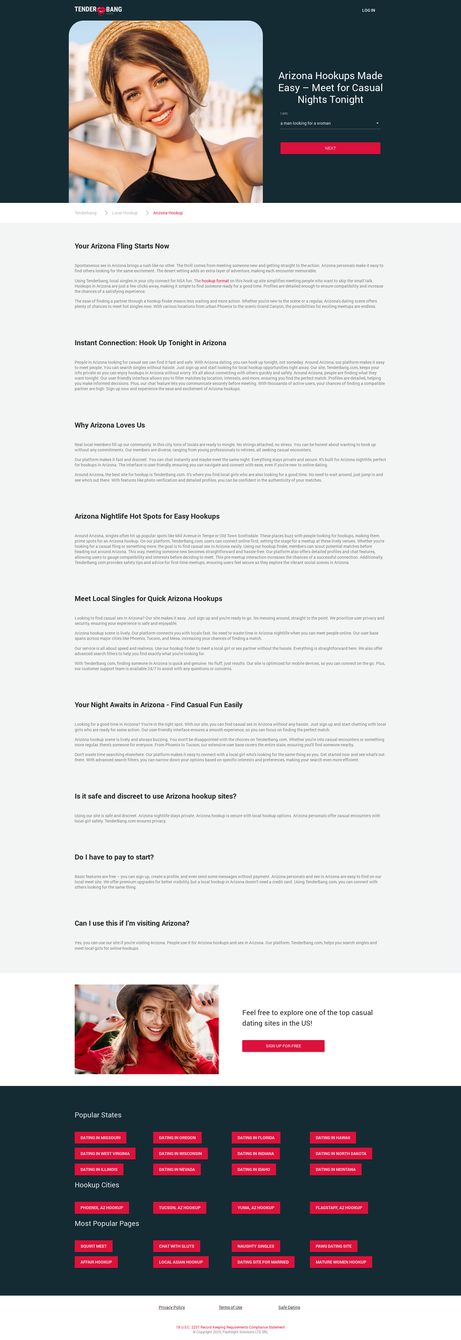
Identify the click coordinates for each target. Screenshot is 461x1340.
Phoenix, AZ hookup (102, 1207)
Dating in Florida (256, 1137)
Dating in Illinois (99, 1169)
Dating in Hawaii (333, 1137)
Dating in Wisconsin (180, 1153)
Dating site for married (263, 1262)
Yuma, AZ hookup (256, 1207)
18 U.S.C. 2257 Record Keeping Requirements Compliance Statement (230, 1327)
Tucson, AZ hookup (180, 1207)
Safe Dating (289, 1307)
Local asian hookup (181, 1262)
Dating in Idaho (254, 1169)
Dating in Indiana (256, 1153)
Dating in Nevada (177, 1169)
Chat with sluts (176, 1246)
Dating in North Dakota (341, 1153)
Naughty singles (256, 1246)
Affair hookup (96, 1262)
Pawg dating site (334, 1246)
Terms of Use (230, 1307)
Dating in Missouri (101, 1137)
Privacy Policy (172, 1307)
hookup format (215, 280)
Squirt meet (94, 1246)
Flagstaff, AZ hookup (339, 1207)
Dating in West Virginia (105, 1153)
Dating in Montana (336, 1169)
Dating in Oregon (177, 1137)
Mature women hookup (341, 1262)
